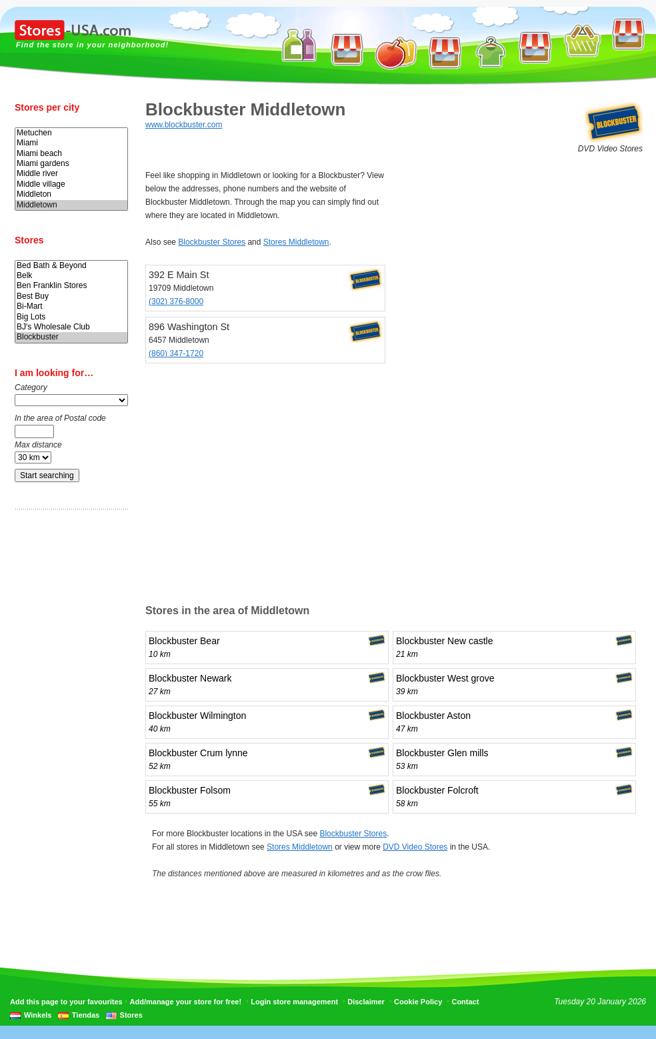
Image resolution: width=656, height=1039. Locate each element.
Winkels (37, 1015)
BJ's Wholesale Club (71, 327)
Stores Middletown (296, 242)
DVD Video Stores (415, 847)
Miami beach (71, 154)
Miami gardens (71, 164)
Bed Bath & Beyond (71, 266)
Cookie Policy (418, 1002)
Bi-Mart (71, 306)
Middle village (71, 184)
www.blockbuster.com (183, 124)
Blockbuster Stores (211, 242)
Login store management (294, 1002)
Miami (71, 143)
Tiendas (85, 1015)
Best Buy (71, 296)
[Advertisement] (68, 729)
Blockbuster (71, 337)
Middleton (71, 194)
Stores (131, 1015)
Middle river (71, 174)
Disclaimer (366, 1002)
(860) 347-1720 (176, 353)
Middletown (71, 205)
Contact (465, 1002)
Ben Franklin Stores (71, 286)
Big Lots (71, 317)
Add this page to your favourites (66, 1002)
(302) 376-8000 (176, 301)
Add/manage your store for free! (185, 1002)
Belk (71, 276)
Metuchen (71, 133)
